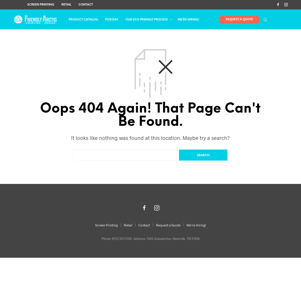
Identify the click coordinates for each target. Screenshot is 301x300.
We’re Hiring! (188, 19)
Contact (85, 4)
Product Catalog (83, 19)
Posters (111, 19)
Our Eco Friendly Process (147, 19)
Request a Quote (168, 225)
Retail (66, 4)
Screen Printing (40, 4)
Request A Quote (239, 19)
